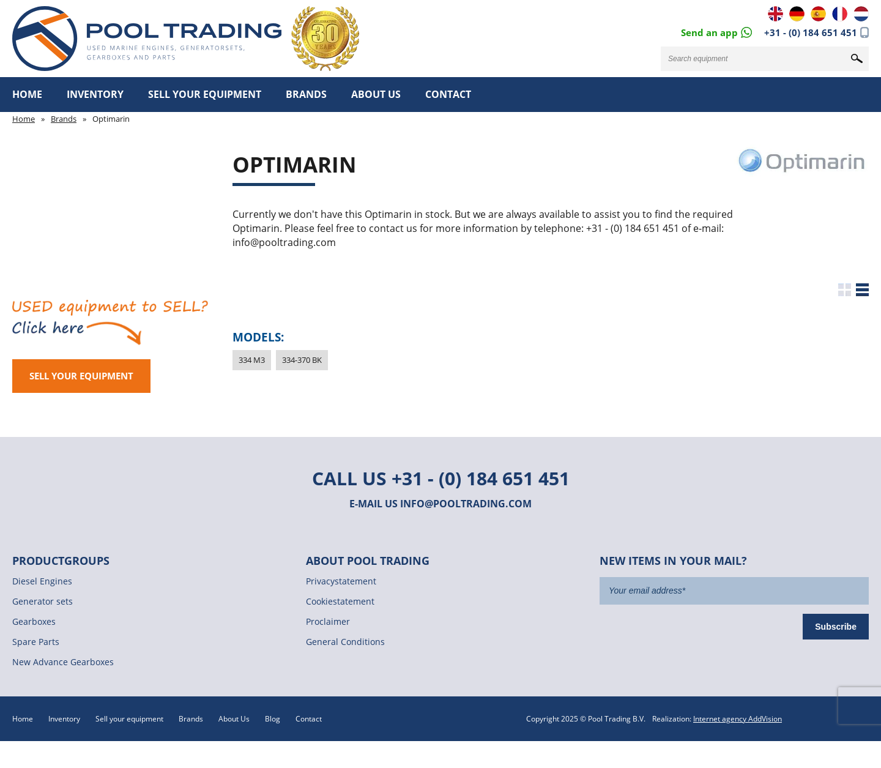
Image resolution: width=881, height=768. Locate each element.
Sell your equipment (204, 94)
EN (775, 13)
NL (861, 13)
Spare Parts (35, 641)
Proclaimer (328, 621)
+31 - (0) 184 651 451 (810, 32)
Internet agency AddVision (737, 719)
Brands (306, 94)
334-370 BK (302, 359)
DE (797, 13)
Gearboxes (34, 621)
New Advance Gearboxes (63, 662)
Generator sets (42, 601)
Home (27, 94)
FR (839, 13)
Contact (448, 94)
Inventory (95, 94)
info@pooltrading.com (466, 503)
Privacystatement (341, 581)
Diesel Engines (42, 581)
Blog (272, 719)
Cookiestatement (340, 601)
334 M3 (252, 359)
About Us (376, 94)
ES (818, 13)
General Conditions (345, 641)
